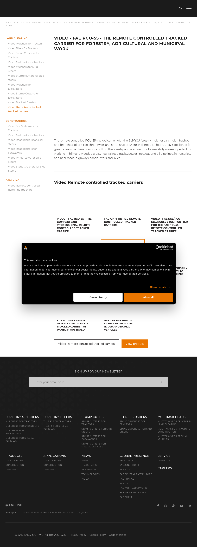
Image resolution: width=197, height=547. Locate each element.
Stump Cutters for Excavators (93, 437)
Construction (16, 121)
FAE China (126, 497)
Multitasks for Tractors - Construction (175, 430)
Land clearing (16, 38)
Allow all (148, 297)
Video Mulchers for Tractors (25, 43)
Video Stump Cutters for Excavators (23, 95)
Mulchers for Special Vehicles (19, 439)
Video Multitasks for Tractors (26, 62)
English (13, 505)
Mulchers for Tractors (21, 421)
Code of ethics (117, 534)
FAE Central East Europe (136, 474)
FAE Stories (88, 469)
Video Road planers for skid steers (25, 142)
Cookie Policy (98, 534)
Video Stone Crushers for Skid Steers (27, 168)
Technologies (90, 474)
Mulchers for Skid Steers (22, 426)
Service (164, 456)
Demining (12, 180)
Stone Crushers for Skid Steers (136, 430)
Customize (98, 297)
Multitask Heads (172, 417)
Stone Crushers (133, 417)
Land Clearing (52, 460)
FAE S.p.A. (10, 22)
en (180, 8)
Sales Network (129, 465)
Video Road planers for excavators (22, 151)
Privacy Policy (78, 534)
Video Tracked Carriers (22, 102)
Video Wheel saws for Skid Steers (24, 159)
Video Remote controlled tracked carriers (24, 109)
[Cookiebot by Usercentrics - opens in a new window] (158, 247)
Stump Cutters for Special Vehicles (93, 445)
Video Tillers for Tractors (23, 48)
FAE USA (125, 483)
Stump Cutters (93, 417)
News (86, 456)
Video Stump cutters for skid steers (26, 77)
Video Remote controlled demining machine (24, 187)
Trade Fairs (89, 465)
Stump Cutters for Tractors (93, 423)
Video (85, 479)
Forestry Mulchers (22, 417)
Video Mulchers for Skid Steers (23, 69)
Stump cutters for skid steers (96, 430)
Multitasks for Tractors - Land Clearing (175, 423)
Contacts (164, 460)
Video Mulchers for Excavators (20, 86)
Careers (165, 468)
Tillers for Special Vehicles (55, 427)
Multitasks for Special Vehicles (172, 437)
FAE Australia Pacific (134, 488)
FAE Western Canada (133, 492)
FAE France (127, 479)
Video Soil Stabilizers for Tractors (23, 128)
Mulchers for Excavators (14, 432)
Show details (158, 287)
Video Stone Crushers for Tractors (23, 55)
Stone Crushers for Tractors (133, 423)
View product (135, 343)
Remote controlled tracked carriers (42, 22)
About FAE (126, 460)
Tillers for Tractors (57, 421)
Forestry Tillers (57, 417)
